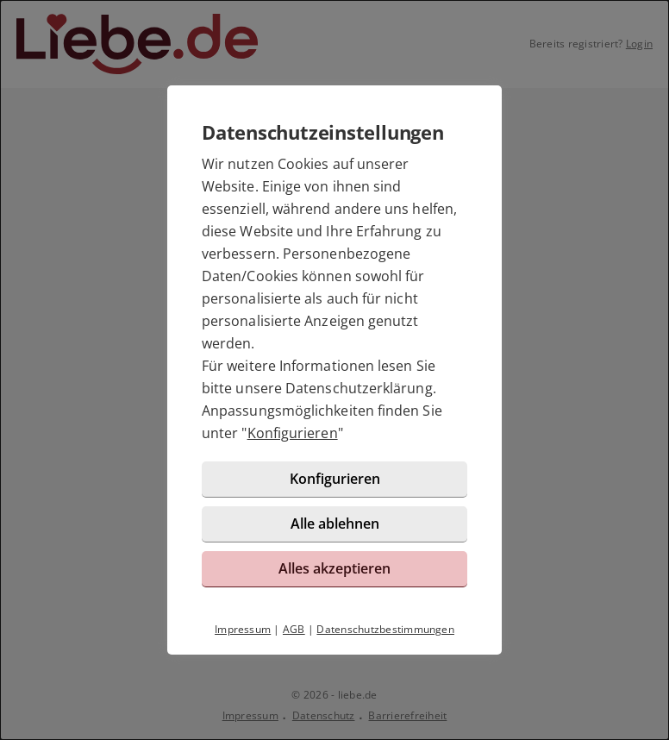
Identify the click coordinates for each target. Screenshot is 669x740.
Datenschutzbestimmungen (385, 629)
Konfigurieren (292, 432)
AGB (294, 629)
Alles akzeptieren (334, 568)
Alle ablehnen (335, 523)
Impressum (243, 629)
